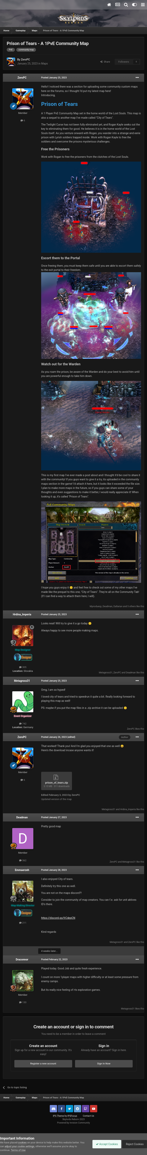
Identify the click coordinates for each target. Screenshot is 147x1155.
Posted (54, 77)
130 (22, 1002)
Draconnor (22, 959)
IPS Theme (58, 1116)
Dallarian (118, 606)
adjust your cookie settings (19, 1146)
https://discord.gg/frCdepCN (58, 917)
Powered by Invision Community (73, 1122)
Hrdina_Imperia (22, 614)
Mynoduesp (96, 606)
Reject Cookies (134, 1144)
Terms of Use (18, 1150)
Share (105, 61)
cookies (22, 1142)
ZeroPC (25, 59)
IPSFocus (72, 1116)
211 (22, 922)
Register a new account (43, 1063)
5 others (131, 606)
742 (22, 723)
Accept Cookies (105, 1144)
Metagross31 (105, 672)
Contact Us (88, 1116)
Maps (44, 63)
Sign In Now (103, 1063)
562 (22, 860)
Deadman (107, 606)
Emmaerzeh (22, 870)
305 (22, 667)
